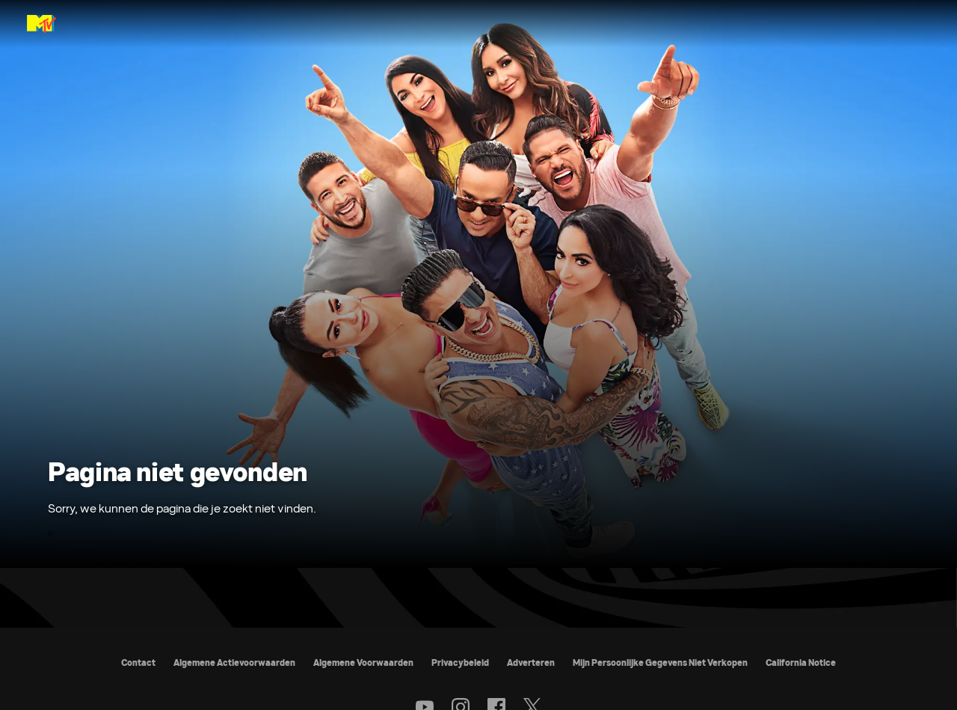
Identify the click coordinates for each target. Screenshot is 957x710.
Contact (138, 662)
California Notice (801, 662)
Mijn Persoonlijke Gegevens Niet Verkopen (660, 662)
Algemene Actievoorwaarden (234, 662)
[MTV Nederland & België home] (41, 24)
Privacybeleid (460, 662)
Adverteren (531, 662)
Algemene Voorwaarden (363, 662)
